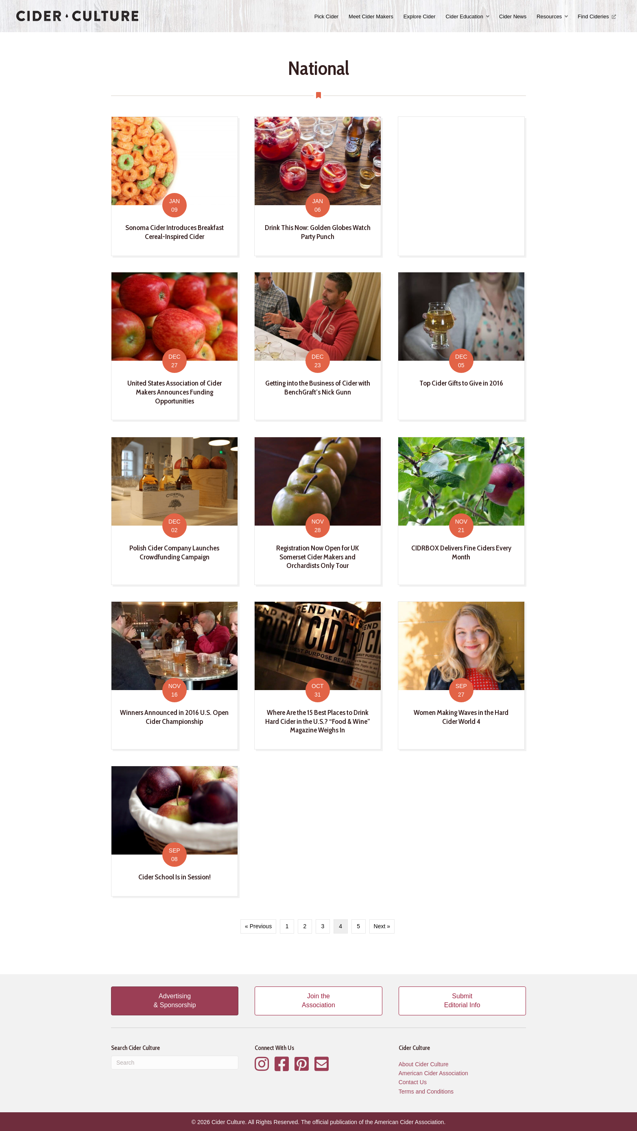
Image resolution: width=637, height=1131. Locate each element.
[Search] (174, 1063)
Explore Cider (420, 16)
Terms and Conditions (426, 1091)
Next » (382, 926)
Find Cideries (597, 16)
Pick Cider (326, 16)
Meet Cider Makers (371, 16)
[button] (488, 16)
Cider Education (465, 16)
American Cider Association (433, 1073)
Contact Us (413, 1082)
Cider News (512, 16)
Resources (549, 16)
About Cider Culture (424, 1064)
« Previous (258, 926)
